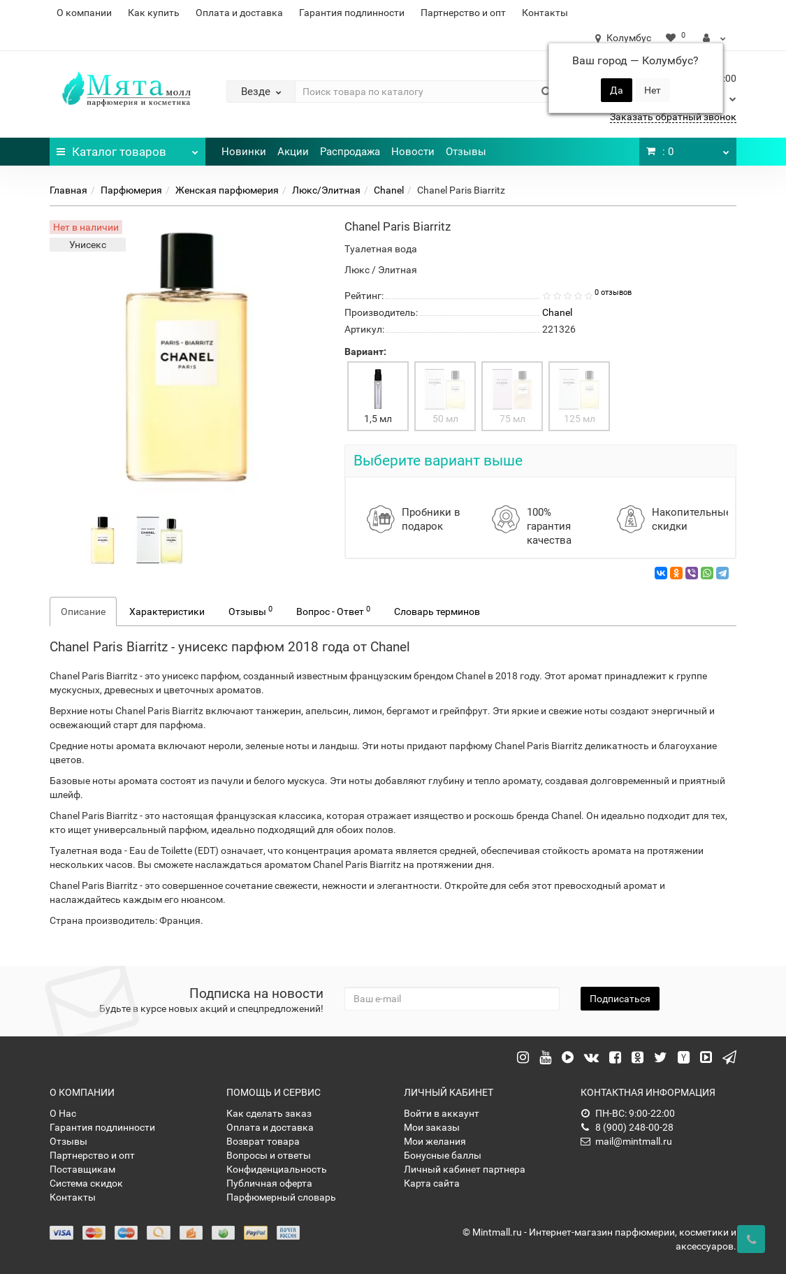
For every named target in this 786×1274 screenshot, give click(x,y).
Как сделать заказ (269, 1113)
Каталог (127, 148)
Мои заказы (432, 1127)
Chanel (389, 190)
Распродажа (350, 151)
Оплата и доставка (239, 12)
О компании (84, 12)
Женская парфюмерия (227, 190)
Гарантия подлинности (352, 12)
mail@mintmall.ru (626, 1141)
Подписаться (620, 998)
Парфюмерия (131, 190)
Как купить (154, 12)
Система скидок (86, 1183)
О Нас (63, 1113)
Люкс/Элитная (326, 190)
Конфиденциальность (276, 1169)
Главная (68, 190)
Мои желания (435, 1141)
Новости (413, 151)
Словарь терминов (437, 611)
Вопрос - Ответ (333, 611)
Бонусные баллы (442, 1155)
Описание (83, 611)
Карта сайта (432, 1183)
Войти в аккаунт (441, 1113)
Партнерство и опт (463, 12)
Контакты (545, 12)
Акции (293, 151)
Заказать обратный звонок (673, 116)
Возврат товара (263, 1141)
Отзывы (466, 151)
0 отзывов (613, 292)
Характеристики (167, 611)
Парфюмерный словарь (281, 1197)
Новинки (243, 151)
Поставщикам (82, 1169)
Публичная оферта (269, 1183)
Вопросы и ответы (268, 1155)
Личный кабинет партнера (464, 1169)
